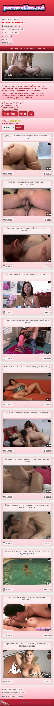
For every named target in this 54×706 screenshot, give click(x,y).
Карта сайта (27, 702)
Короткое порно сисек (12, 689)
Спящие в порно (10, 19)
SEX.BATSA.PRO (10, 32)
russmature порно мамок (13, 693)
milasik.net (7, 36)
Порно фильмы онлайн (13, 29)
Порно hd (6, 39)
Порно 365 (7, 43)
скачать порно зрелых (12, 696)
